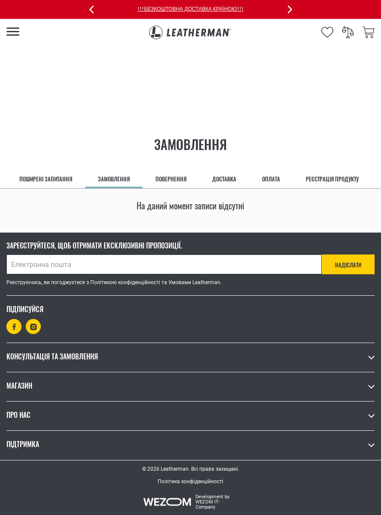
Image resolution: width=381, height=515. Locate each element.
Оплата (271, 179)
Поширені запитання (45, 179)
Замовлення (114, 179)
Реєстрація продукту (332, 179)
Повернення (170, 179)
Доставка (224, 179)
